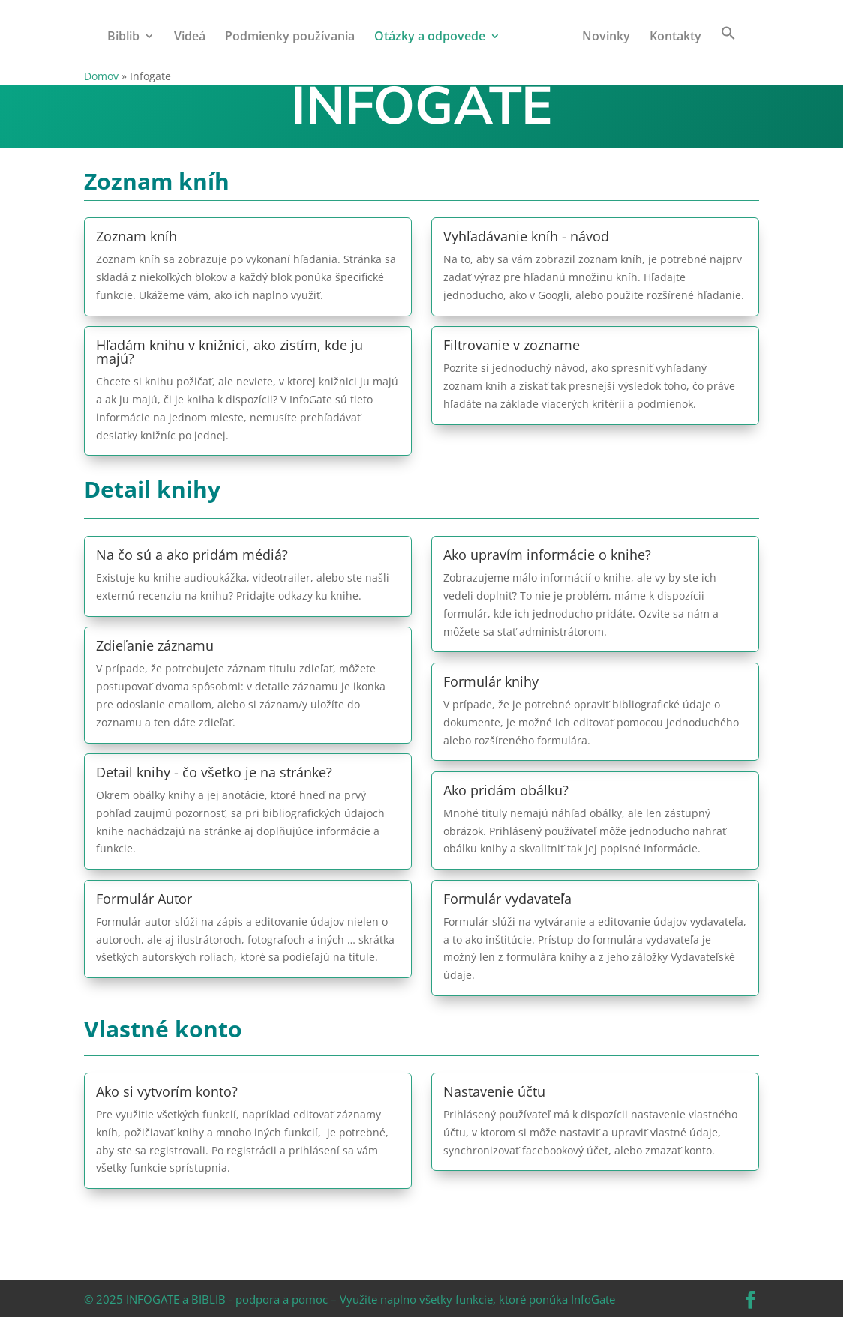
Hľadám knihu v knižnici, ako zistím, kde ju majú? (229, 351)
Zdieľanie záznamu (155, 645)
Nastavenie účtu (494, 1091)
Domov (101, 76)
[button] (728, 46)
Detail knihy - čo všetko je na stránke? (214, 772)
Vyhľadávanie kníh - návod (526, 236)
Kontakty (675, 37)
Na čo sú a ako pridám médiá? (192, 555)
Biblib (123, 37)
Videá (190, 37)
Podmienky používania (290, 37)
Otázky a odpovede (429, 37)
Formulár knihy (490, 681)
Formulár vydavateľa (507, 899)
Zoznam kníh (136, 236)
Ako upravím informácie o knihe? (547, 555)
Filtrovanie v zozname (511, 345)
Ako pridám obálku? (505, 790)
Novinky (606, 37)
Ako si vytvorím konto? (167, 1091)
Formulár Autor (144, 899)
